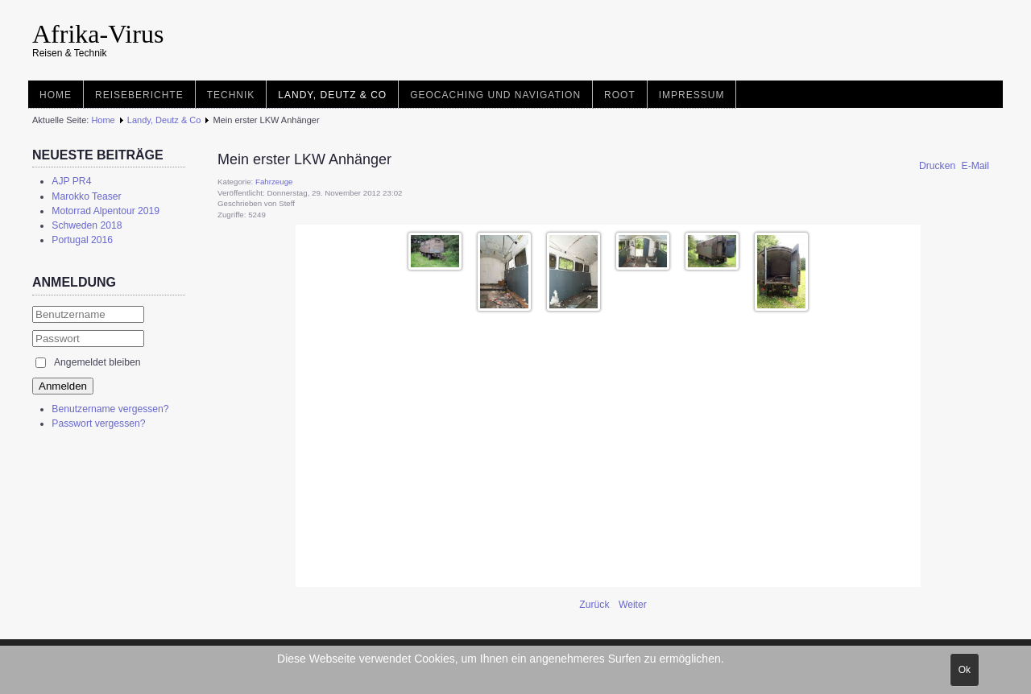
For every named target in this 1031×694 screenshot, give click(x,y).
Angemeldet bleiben (97, 362)
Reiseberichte (139, 95)
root (620, 95)
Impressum (692, 95)
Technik (231, 95)
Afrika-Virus (98, 33)
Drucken (939, 165)
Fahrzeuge (273, 181)
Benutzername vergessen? (110, 409)
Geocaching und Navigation (495, 95)
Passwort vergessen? (98, 423)
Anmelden (63, 386)
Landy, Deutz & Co (332, 95)
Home (55, 95)
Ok (965, 669)
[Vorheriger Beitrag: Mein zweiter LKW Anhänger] (595, 604)
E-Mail (975, 165)
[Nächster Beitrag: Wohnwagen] (633, 604)
